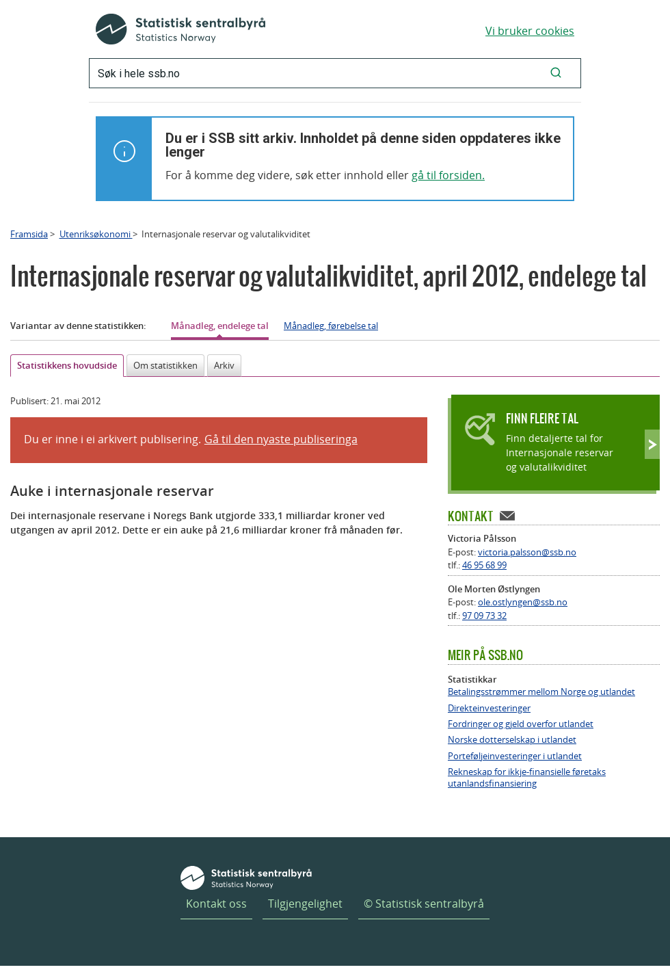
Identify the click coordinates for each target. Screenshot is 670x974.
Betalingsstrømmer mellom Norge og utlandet (541, 692)
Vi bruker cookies (529, 30)
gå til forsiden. (448, 175)
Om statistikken (165, 365)
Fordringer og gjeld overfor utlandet (520, 724)
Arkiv (224, 365)
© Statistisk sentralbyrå (424, 903)
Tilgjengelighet (305, 903)
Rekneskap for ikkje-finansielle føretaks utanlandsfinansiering (527, 777)
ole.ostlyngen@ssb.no (522, 602)
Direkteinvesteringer (489, 708)
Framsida (29, 234)
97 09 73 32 (484, 615)
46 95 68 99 (484, 565)
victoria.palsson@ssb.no (527, 552)
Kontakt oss (216, 903)
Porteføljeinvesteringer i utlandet (515, 756)
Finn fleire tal (542, 418)
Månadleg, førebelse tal (331, 325)
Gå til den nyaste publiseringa (281, 439)
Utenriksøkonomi (96, 234)
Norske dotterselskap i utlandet (512, 740)
